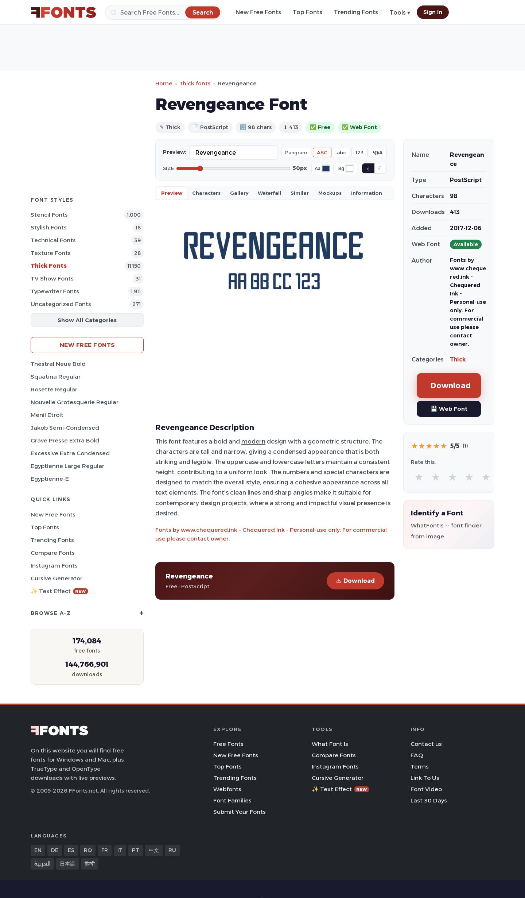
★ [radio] (419, 477)
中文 (154, 850)
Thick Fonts (49, 265)
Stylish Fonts (49, 227)
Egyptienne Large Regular (67, 465)
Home (163, 83)
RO (88, 850)
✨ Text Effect (59, 591)
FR (104, 850)
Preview (171, 193)
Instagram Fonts (54, 565)
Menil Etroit (47, 414)
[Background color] (349, 168)
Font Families (232, 800)
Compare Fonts (53, 552)
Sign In (432, 12)
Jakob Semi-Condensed (65, 427)
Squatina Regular (56, 376)
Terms (420, 766)
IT (119, 850)
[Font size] (233, 168)
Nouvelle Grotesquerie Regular (74, 402)
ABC (322, 152)
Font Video (426, 789)
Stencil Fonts (49, 214)
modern (253, 441)
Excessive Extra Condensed (70, 453)
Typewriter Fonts (55, 291)
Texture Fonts (51, 252)
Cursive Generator (56, 578)
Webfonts (227, 789)
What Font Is (330, 743)
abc (341, 152)
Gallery (239, 193)
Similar (300, 193)
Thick (458, 359)
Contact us (426, 743)
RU (172, 850)
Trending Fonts (356, 12)
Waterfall (269, 193)
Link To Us (425, 777)
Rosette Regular (54, 389)
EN (38, 850)
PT (135, 850)
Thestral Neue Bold (58, 363)
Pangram (296, 152)
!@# (378, 152)
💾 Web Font (449, 408)
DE (54, 850)
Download (355, 580)
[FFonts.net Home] (63, 12)
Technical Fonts (53, 240)
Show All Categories (87, 320)
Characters (206, 193)
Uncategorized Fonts (61, 304)
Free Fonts (228, 743)
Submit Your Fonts (239, 811)
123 (359, 152)
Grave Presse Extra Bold (65, 440)
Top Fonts (307, 12)
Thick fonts (195, 83)
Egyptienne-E (50, 478)
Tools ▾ (400, 12)
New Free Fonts (258, 12)
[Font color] (326, 168)
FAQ (417, 755)
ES (71, 850)
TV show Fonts (52, 278)
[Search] (163, 12)
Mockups (330, 193)
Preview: (174, 152)
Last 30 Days (429, 800)
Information (366, 193)
